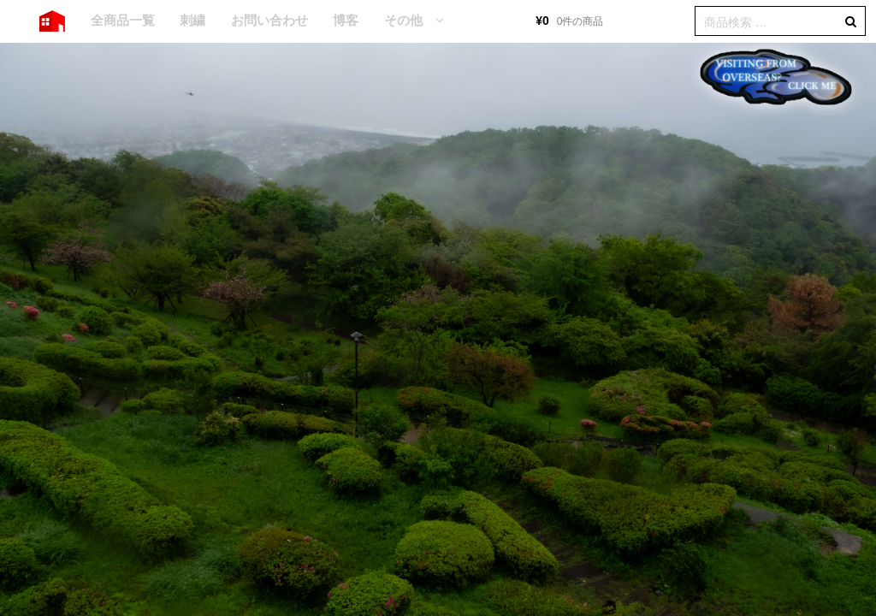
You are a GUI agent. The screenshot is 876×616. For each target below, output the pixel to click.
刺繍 (192, 20)
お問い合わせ (269, 20)
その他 (403, 20)
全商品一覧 (123, 20)
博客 (345, 20)
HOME (52, 21)
